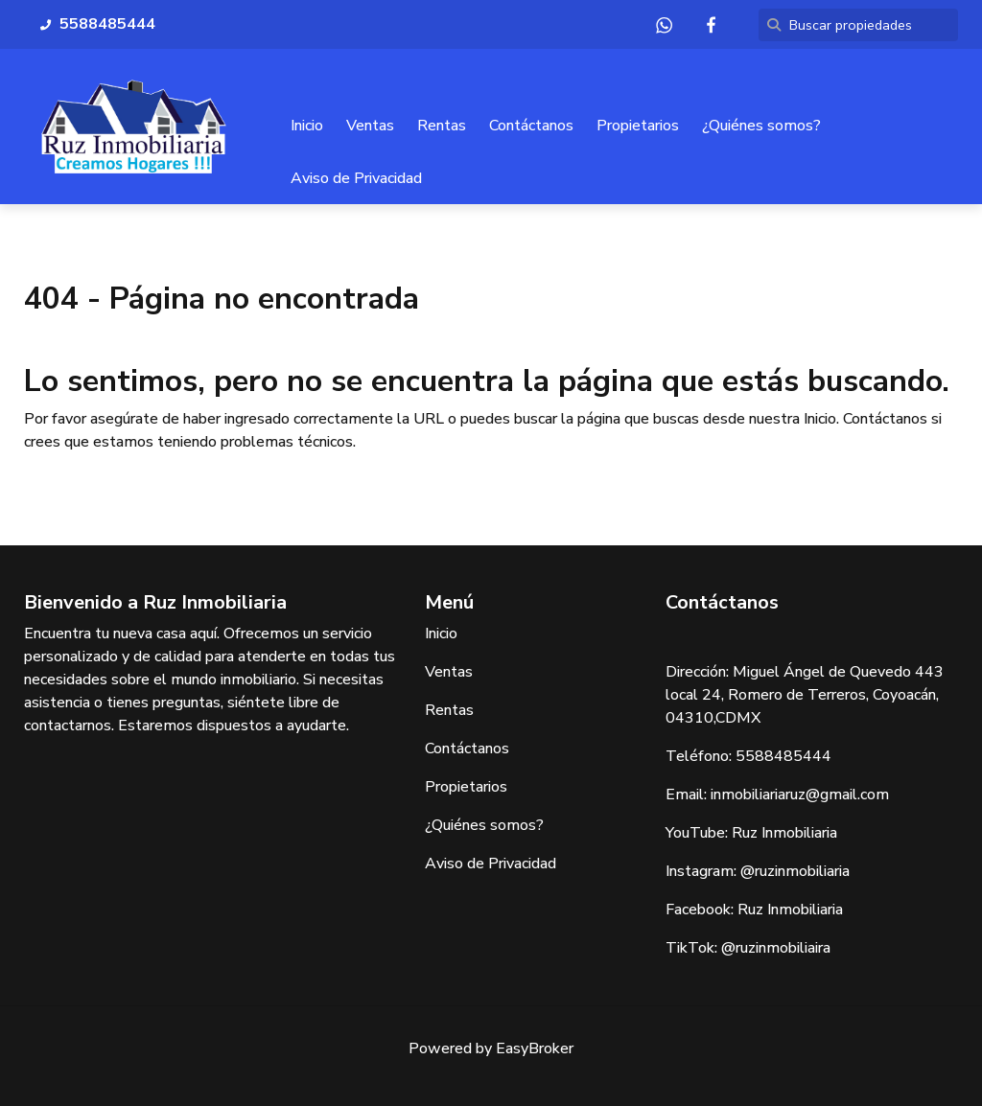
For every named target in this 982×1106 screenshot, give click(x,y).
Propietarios (637, 125)
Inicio (307, 125)
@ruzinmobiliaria (795, 871)
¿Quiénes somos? (761, 125)
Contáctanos (531, 125)
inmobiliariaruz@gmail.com (800, 794)
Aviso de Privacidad (356, 178)
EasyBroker (534, 1048)
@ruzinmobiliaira (775, 947)
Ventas (370, 125)
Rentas (441, 125)
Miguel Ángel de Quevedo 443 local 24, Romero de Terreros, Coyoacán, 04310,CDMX (805, 694)
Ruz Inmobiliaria (784, 832)
